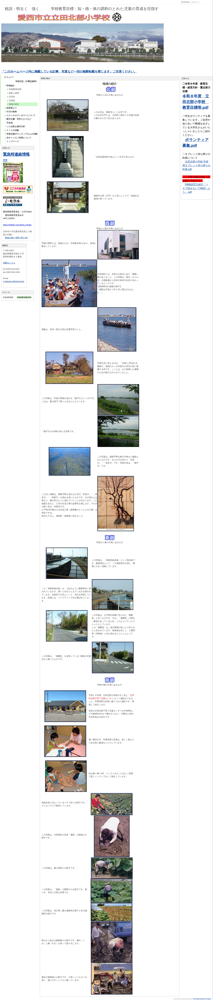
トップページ (12, 141)
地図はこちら (9, 263)
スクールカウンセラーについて (20, 115)
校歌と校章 (13, 93)
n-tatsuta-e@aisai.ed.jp (13, 281)
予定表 (9, 123)
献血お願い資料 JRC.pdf (16, 237)
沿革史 (11, 97)
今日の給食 (11, 111)
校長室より (11, 108)
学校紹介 (10, 85)
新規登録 (185, 2)
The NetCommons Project (202, 999)
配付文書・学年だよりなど (18, 119)
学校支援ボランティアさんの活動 (21, 134)
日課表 (11, 100)
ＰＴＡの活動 (12, 130)
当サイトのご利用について (18, 138)
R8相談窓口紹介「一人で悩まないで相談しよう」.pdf (196, 188)
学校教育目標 (14, 89)
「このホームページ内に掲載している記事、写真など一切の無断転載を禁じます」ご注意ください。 (69, 71)
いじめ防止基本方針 (15, 126)
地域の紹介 (13, 104)
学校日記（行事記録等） (26, 81)
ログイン (196, 2)
